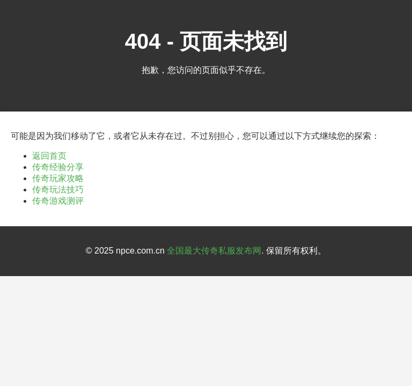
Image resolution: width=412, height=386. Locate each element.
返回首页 (49, 155)
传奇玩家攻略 (58, 178)
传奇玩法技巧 (58, 189)
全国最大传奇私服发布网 (214, 250)
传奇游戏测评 (58, 200)
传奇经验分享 (58, 167)
